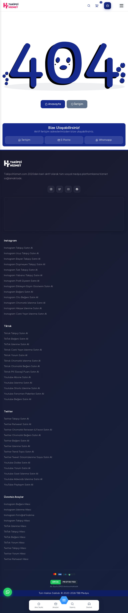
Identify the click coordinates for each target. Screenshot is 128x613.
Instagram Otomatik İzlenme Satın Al (24, 303)
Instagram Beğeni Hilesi (17, 504)
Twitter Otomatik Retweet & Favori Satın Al (28, 430)
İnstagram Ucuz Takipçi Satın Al (21, 253)
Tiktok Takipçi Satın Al (16, 333)
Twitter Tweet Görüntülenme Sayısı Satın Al (28, 457)
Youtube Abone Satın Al (17, 377)
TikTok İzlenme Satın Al (16, 344)
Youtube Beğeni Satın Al (17, 399)
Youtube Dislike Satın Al (17, 463)
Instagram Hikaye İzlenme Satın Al (23, 308)
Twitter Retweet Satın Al (17, 424)
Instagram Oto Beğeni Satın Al (21, 297)
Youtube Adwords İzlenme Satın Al (23, 479)
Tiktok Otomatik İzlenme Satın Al (22, 361)
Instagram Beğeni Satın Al (18, 292)
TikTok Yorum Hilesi (14, 543)
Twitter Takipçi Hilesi (15, 548)
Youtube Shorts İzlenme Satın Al (22, 388)
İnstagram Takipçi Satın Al (18, 248)
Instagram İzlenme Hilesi (17, 510)
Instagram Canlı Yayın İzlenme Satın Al (25, 314)
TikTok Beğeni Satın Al (16, 339)
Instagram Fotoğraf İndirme (19, 515)
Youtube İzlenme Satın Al (18, 383)
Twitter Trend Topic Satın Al (19, 452)
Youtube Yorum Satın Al (17, 468)
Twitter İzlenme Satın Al (17, 446)
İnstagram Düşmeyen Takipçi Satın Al (24, 264)
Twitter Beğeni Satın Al (16, 441)
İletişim (77, 104)
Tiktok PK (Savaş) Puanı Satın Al (21, 372)
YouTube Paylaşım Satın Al (18, 485)
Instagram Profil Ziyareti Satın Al (21, 281)
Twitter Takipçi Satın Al (16, 419)
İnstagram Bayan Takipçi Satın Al (22, 259)
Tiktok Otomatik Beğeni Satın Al (22, 366)
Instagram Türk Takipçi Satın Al (21, 270)
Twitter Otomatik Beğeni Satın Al (22, 435)
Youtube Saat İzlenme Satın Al (21, 474)
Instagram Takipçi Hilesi (17, 521)
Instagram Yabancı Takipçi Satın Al (23, 275)
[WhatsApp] (7, 592)
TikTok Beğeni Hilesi (14, 537)
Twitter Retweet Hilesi (16, 559)
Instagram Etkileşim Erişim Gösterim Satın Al (28, 286)
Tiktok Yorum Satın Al (15, 355)
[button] (121, 5)
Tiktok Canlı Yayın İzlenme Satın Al (23, 350)
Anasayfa (53, 104)
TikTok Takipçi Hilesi (14, 532)
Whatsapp (104, 140)
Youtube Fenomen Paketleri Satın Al (24, 394)
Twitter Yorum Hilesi (15, 554)
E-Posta (64, 140)
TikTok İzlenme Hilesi (15, 526)
